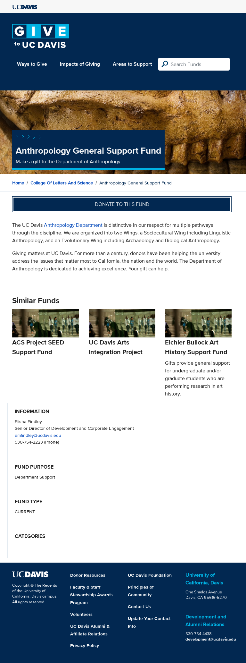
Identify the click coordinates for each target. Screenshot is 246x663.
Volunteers (81, 614)
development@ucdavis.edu (210, 639)
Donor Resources (87, 575)
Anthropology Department (73, 225)
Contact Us (139, 606)
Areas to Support (132, 64)
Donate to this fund (122, 204)
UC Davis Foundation (150, 575)
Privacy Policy (84, 645)
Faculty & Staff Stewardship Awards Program (91, 595)
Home (18, 183)
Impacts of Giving (80, 64)
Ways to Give (32, 64)
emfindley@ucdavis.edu (38, 435)
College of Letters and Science (61, 183)
